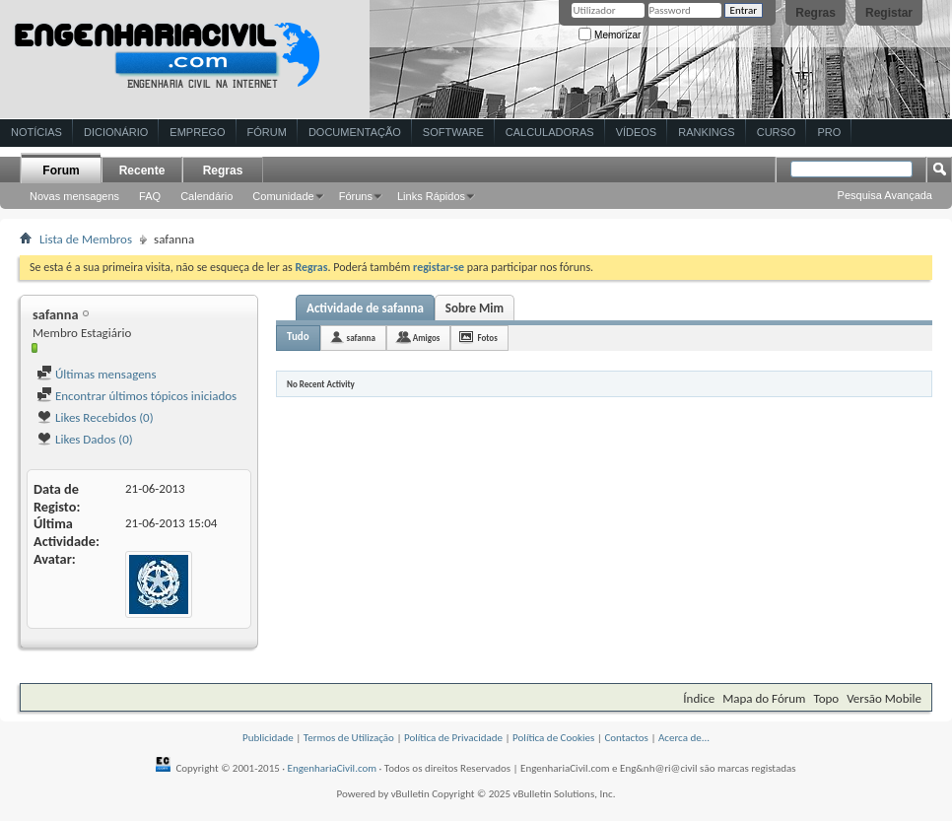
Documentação (354, 132)
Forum (60, 170)
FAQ (150, 196)
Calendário (206, 196)
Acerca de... (684, 737)
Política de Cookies (553, 737)
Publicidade (268, 737)
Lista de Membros (85, 239)
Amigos (427, 337)
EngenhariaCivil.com (332, 768)
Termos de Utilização (349, 737)
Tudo (298, 336)
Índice (698, 698)
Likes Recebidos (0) (95, 417)
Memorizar (609, 35)
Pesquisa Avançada (885, 195)
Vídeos (636, 132)
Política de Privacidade (453, 737)
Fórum (267, 132)
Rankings (706, 132)
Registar (889, 13)
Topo (826, 698)
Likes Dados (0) (84, 439)
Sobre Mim (474, 308)
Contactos (626, 737)
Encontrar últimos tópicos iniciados (136, 395)
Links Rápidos (431, 196)
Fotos (487, 337)
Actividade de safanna (365, 308)
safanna (361, 337)
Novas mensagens (74, 196)
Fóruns (356, 196)
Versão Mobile (884, 698)
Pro (829, 132)
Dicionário (116, 132)
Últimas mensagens (96, 374)
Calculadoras (550, 132)
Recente (142, 170)
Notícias (36, 132)
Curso (776, 132)
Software (453, 132)
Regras (815, 13)
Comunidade (282, 196)
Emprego (197, 132)
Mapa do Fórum (763, 698)
